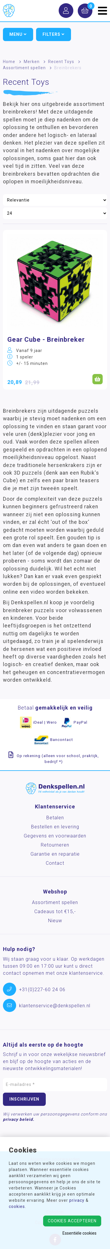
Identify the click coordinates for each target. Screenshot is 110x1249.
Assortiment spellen (24, 67)
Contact (55, 863)
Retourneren (55, 845)
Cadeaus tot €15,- (55, 911)
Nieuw (55, 920)
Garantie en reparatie (55, 854)
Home (9, 61)
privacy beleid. (18, 1119)
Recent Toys (61, 61)
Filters (54, 34)
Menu (18, 34)
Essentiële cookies (79, 1233)
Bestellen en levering (55, 827)
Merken (32, 61)
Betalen (55, 817)
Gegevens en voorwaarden (55, 836)
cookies (17, 1206)
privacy (76, 1200)
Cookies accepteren (72, 1220)
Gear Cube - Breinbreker (46, 339)
